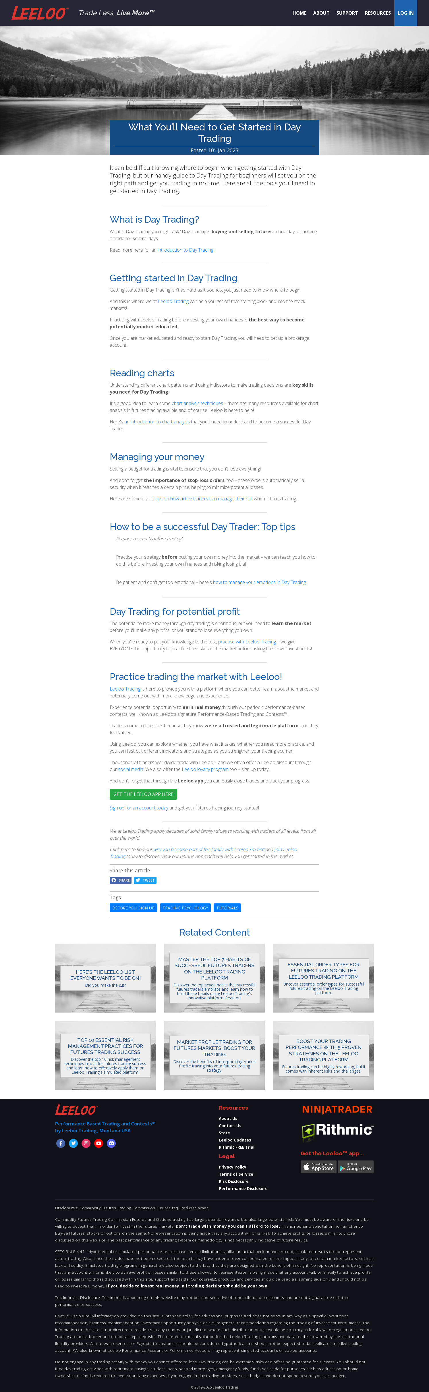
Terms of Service (236, 1174)
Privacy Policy (232, 1167)
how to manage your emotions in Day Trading (259, 582)
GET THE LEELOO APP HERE (143, 794)
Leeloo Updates (235, 1140)
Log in (406, 13)
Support (347, 13)
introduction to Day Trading (185, 250)
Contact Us (230, 1125)
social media (130, 769)
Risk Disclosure (234, 1181)
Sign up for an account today (139, 808)
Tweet (145, 880)
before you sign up (133, 908)
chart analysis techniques (197, 403)
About (321, 13)
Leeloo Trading (173, 301)
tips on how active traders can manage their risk (204, 499)
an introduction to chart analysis (157, 422)
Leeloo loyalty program (205, 769)
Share (120, 880)
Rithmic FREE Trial (236, 1147)
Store (224, 1132)
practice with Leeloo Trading (247, 642)
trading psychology (185, 908)
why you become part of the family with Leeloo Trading (208, 849)
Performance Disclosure (243, 1188)
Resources (378, 13)
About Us (228, 1118)
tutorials (227, 908)
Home (299, 13)
